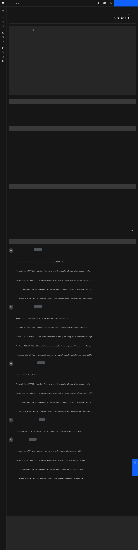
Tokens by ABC (13, 534)
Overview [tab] (13, 21)
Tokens (12, 11)
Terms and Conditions (67, 527)
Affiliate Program (14, 527)
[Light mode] (111, 3)
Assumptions (80, 119)
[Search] (98, 3)
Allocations (92, 116)
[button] (135, 467)
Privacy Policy (64, 531)
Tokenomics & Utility (28, 121)
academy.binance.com (22, 174)
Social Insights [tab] (27, 21)
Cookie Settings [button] (65, 534)
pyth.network (30, 140)
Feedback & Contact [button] (40, 531)
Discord (90, 531)
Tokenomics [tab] (44, 21)
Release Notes (37, 527)
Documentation (13, 531)
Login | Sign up (123, 3)
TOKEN (14, 3)
